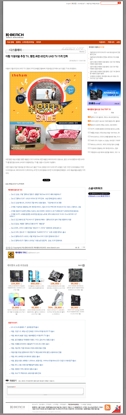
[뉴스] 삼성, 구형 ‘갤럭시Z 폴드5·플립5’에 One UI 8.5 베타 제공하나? (35, 194)
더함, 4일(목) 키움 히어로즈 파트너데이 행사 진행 (28, 348)
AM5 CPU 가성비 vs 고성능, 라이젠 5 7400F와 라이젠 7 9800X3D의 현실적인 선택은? (104, 141)
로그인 (74, 4)
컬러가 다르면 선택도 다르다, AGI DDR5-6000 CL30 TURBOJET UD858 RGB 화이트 (103, 125)
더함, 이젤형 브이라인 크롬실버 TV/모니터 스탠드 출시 (29, 344)
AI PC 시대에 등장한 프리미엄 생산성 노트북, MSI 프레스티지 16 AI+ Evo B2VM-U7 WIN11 (104, 129)
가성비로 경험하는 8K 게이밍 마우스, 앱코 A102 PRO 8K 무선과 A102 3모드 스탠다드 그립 (104, 149)
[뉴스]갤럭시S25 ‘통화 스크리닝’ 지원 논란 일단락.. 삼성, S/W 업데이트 (36, 241)
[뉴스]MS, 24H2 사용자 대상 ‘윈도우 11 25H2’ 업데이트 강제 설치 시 (35, 228)
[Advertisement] (76, 22)
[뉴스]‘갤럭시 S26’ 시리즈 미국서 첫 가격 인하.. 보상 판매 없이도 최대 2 (36, 199)
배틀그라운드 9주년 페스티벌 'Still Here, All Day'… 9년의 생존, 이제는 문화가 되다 (104, 133)
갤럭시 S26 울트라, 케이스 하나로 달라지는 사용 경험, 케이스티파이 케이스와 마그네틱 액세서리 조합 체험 (104, 117)
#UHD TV (15, 184)
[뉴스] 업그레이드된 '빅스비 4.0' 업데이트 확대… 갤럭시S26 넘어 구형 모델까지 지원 (40, 220)
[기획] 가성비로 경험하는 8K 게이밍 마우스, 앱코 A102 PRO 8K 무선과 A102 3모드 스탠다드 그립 (45, 207)
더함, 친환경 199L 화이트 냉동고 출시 (24, 369)
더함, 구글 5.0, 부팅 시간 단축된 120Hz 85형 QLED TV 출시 (32, 331)
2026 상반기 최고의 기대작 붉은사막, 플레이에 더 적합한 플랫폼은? (104, 121)
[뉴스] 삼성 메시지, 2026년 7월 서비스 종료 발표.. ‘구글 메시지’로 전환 (35, 203)
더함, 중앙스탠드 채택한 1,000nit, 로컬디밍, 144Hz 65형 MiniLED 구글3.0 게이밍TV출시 (43, 361)
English (68, 3)
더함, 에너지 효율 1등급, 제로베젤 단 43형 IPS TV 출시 (30, 336)
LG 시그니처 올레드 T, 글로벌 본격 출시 (24, 327)
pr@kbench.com (33, 253)
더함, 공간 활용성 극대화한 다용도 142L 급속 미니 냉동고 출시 (32, 340)
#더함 (10, 184)
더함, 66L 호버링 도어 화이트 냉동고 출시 (25, 357)
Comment (11, 387)
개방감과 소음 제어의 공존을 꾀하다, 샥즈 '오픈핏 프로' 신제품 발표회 (104, 152)
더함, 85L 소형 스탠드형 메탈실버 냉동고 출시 (26, 365)
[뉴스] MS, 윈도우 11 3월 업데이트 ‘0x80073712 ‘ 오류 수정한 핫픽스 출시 (38, 232)
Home (81, 52)
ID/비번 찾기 (81, 3)
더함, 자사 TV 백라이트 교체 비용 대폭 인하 (25, 373)
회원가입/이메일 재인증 (93, 3)
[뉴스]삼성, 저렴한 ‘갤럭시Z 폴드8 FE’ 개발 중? (27, 224)
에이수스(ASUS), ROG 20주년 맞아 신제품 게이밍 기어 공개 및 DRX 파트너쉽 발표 (103, 145)
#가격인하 (21, 184)
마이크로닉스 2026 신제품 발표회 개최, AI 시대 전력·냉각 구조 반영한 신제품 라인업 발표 (104, 137)
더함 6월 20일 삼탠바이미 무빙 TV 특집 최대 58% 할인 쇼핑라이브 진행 (35, 352)
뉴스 (95, 113)
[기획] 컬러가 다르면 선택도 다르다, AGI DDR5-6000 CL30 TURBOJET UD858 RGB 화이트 (44, 211)
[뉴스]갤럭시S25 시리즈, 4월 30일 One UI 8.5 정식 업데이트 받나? (35, 236)
